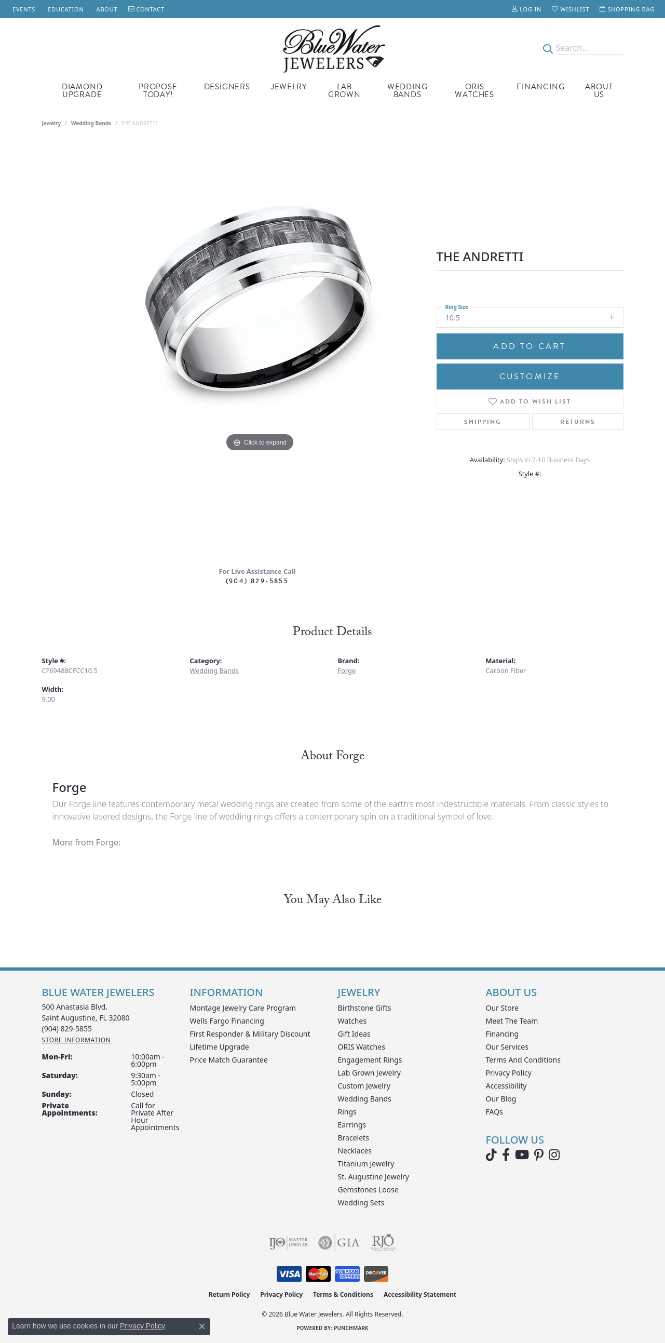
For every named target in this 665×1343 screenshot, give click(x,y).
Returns (577, 421)
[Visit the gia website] (339, 1243)
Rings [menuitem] (347, 1112)
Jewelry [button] (289, 86)
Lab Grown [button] (344, 90)
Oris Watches (474, 90)
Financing (540, 86)
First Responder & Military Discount (250, 1034)
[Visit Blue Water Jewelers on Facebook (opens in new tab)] (506, 1155)
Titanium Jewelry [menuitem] (366, 1164)
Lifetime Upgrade (219, 1047)
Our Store (502, 1008)
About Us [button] (599, 90)
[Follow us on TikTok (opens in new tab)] (491, 1155)
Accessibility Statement (420, 1294)
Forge (347, 670)
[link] (22, 9)
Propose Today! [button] (158, 90)
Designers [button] (227, 86)
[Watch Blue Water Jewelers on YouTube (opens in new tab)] (522, 1155)
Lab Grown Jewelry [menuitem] (369, 1073)
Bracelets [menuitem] (353, 1138)
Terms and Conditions (523, 1060)
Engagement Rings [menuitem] (370, 1060)
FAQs (494, 1112)
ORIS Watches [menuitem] (361, 1047)
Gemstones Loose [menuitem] (368, 1189)
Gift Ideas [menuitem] (354, 1034)
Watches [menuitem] (352, 1021)
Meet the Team (512, 1021)
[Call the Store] (67, 1028)
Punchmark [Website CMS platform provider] (351, 1328)
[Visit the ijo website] (288, 1243)
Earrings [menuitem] (352, 1125)
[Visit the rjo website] (383, 1243)
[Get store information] (76, 1040)
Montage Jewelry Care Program (243, 1008)
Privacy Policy (509, 1073)
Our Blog (501, 1099)
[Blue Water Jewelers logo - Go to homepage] (332, 48)
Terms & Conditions (343, 1294)
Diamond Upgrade (82, 90)
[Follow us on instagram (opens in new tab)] (554, 1155)
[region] (260, 350)
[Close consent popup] (202, 1326)
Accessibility (506, 1086)
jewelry (51, 123)
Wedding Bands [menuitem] (364, 1099)
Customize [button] (530, 376)
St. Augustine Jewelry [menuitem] (373, 1176)
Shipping (482, 421)
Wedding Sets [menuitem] (361, 1202)
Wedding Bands (407, 90)
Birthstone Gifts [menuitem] (364, 1008)
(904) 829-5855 (257, 581)
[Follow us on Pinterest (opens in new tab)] (539, 1155)
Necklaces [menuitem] (355, 1151)
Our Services (507, 1047)
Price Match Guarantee (229, 1060)
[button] (526, 9)
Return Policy (229, 1294)
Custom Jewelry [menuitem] (364, 1086)
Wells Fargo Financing (227, 1021)
